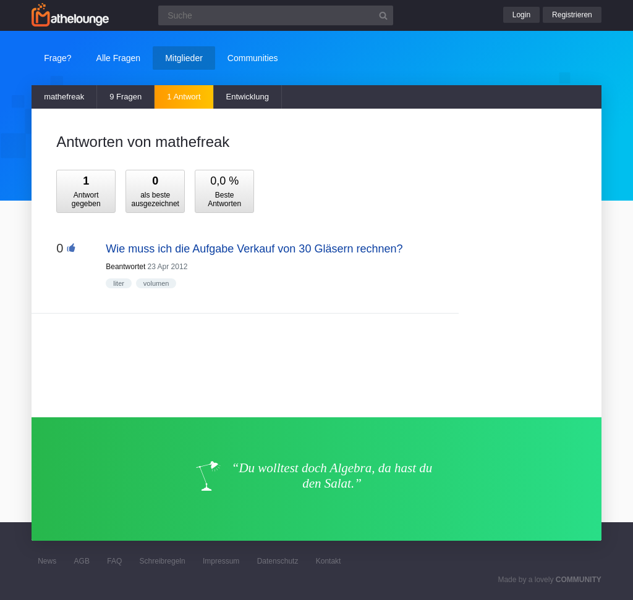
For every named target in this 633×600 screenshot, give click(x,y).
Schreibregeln (162, 561)
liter (118, 283)
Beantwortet (125, 266)
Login (521, 14)
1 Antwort (183, 96)
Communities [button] (252, 58)
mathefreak (64, 96)
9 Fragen (125, 96)
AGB (82, 561)
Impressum (221, 561)
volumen (156, 283)
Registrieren (572, 14)
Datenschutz (278, 561)
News (47, 561)
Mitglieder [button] (184, 58)
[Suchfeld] (275, 15)
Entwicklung (247, 96)
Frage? (57, 58)
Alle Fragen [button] (118, 58)
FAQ (114, 561)
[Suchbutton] (383, 15)
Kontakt (328, 561)
